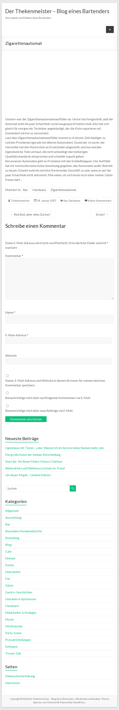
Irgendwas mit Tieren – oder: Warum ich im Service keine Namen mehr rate (54, 448)
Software (11, 646)
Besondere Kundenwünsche (23, 531)
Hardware (39, 190)
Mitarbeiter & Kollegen (20, 612)
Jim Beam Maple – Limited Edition (27, 475)
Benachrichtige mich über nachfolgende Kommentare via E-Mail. (48, 398)
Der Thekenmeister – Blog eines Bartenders (57, 11)
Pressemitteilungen (18, 640)
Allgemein (12, 510)
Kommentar (14, 255)
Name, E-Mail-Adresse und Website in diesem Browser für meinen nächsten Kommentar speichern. (55, 383)
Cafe (8, 551)
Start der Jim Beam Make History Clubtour (34, 461)
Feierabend (12, 572)
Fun (7, 578)
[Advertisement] (59, 80)
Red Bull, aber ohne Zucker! (30, 214)
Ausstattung (13, 517)
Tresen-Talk (13, 653)
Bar (25, 190)
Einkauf (10, 558)
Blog (8, 544)
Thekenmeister (20, 200)
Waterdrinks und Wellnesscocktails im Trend (35, 468)
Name (10, 312)
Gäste (9, 585)
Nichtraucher (14, 626)
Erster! (102, 214)
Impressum (12, 683)
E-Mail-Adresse (16, 335)
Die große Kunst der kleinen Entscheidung (33, 454)
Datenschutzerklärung (20, 676)
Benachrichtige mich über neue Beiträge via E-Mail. (39, 410)
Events (9, 565)
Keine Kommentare (99, 200)
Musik (9, 619)
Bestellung (12, 538)
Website (11, 355)
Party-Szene (13, 633)
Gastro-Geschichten (18, 592)
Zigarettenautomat (63, 190)
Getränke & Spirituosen (20, 599)
